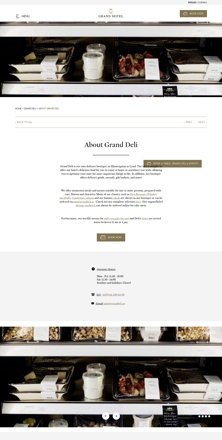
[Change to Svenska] (202, 2)
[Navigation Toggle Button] (22, 16)
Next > (202, 122)
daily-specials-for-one (117, 218)
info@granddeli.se (83, 201)
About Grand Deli (48, 109)
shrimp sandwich (86, 205)
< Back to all (23, 122)
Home (18, 109)
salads (116, 198)
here (138, 201)
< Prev (188, 122)
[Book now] (111, 237)
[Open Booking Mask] (193, 13)
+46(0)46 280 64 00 (112, 294)
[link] (204, 416)
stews (145, 218)
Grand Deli (30, 109)
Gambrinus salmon (83, 198)
